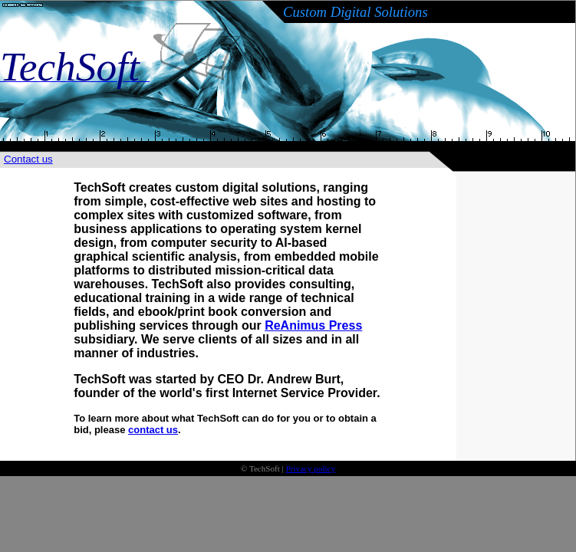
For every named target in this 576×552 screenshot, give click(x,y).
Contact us (28, 159)
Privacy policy (310, 468)
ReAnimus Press (313, 325)
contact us (153, 429)
